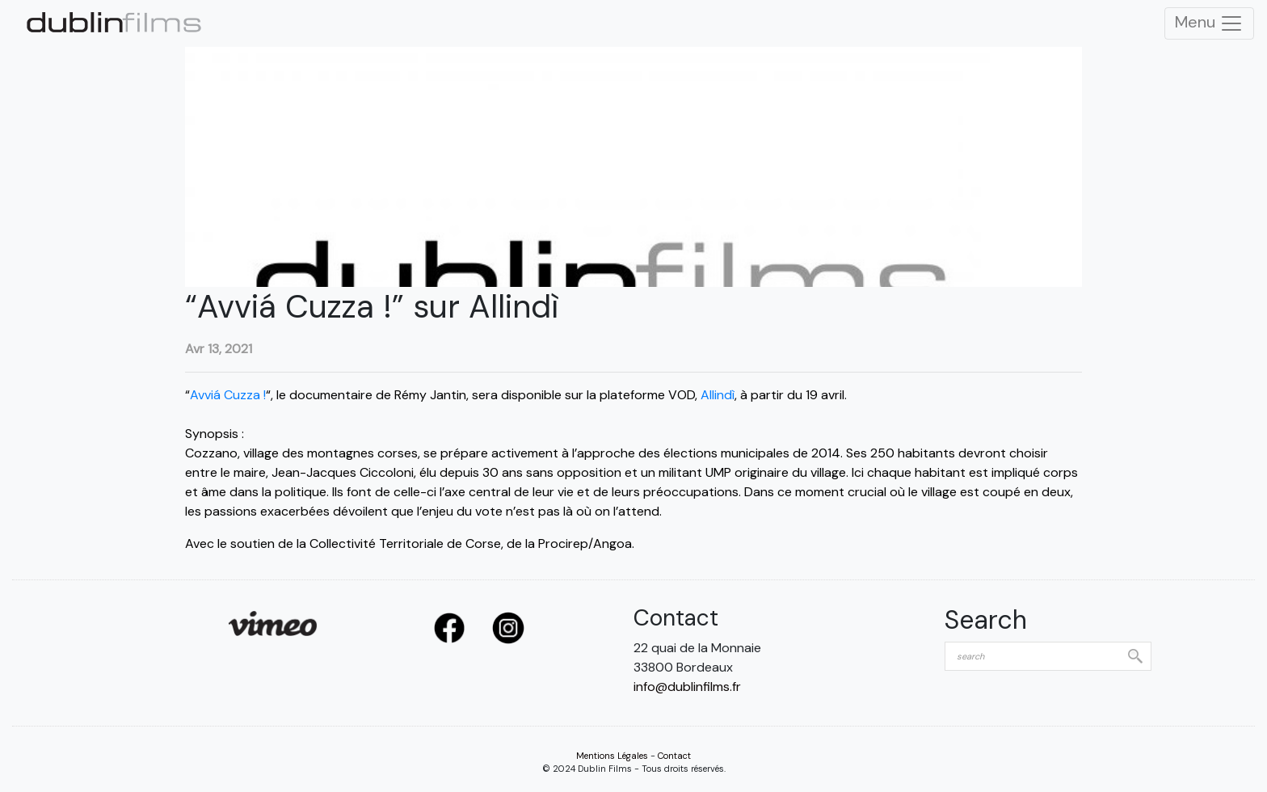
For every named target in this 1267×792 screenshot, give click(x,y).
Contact (674, 755)
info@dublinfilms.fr (687, 686)
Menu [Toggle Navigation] (1209, 23)
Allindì (718, 394)
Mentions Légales (612, 755)
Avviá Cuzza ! (228, 394)
